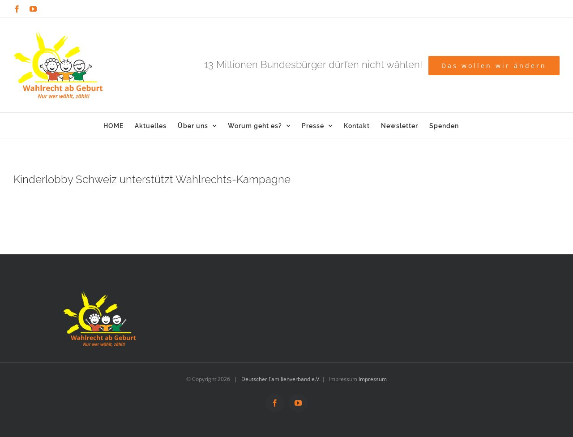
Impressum (373, 379)
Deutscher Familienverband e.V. (281, 379)
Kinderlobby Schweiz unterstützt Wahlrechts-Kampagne (152, 179)
